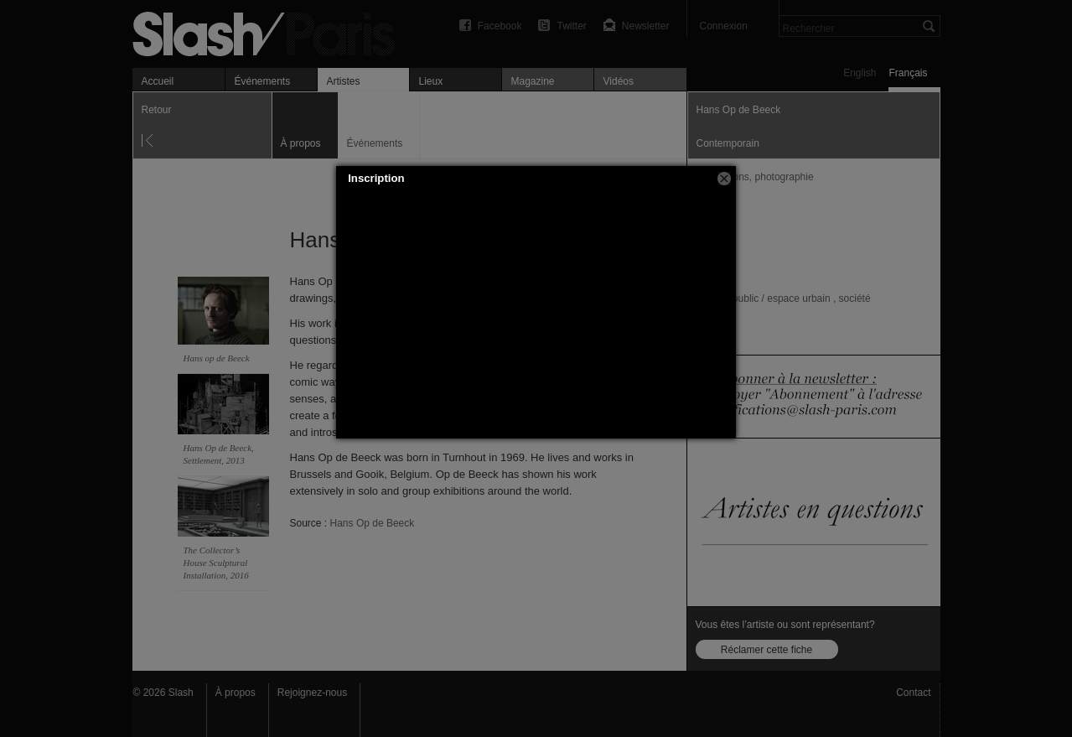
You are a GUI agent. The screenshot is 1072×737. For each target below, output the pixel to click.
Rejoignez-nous (312, 692)
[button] (724, 178)
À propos (235, 692)
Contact (913, 692)
